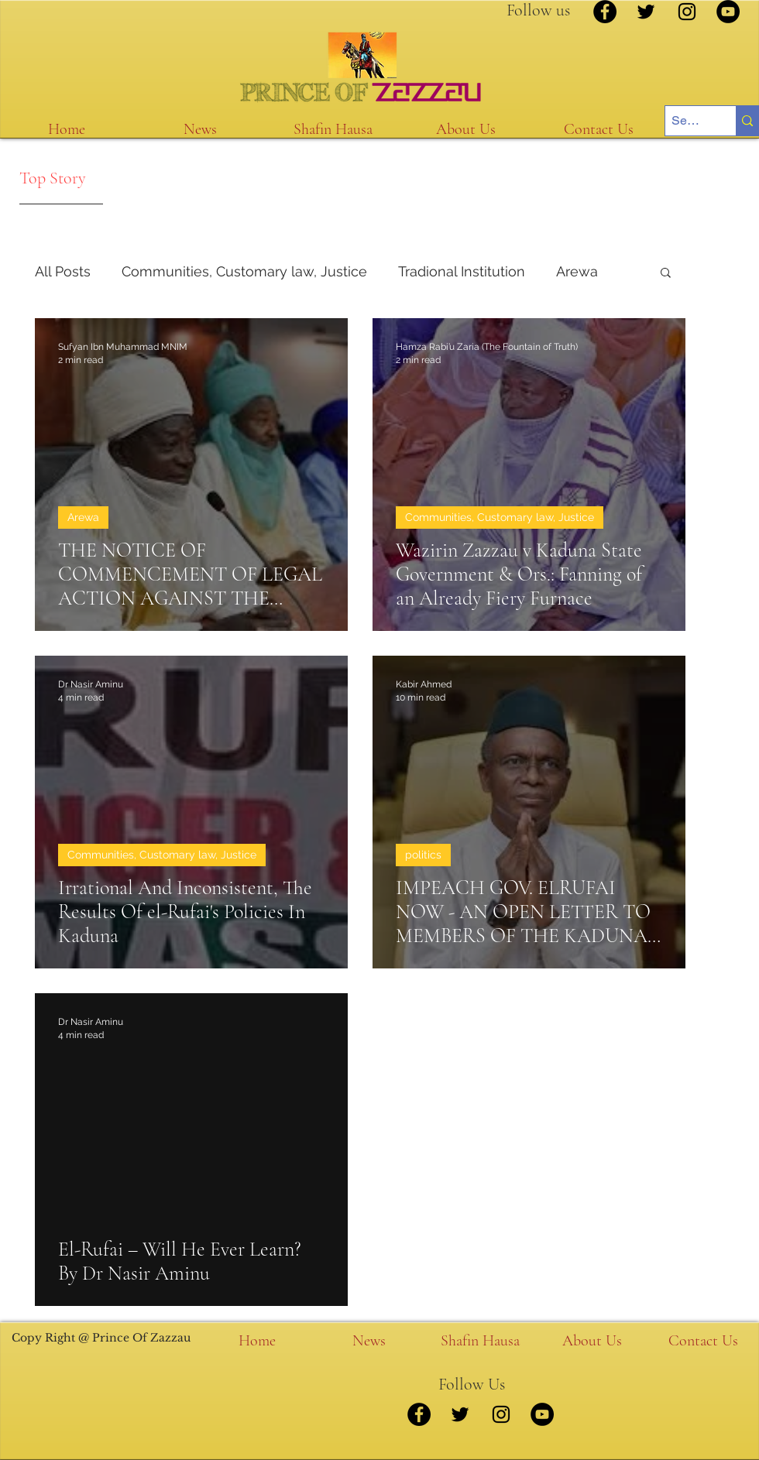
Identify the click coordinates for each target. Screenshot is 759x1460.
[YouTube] (728, 11)
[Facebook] (604, 11)
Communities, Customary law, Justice (244, 271)
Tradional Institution (461, 271)
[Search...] (687, 120)
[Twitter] (646, 11)
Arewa (577, 271)
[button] (665, 274)
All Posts (63, 271)
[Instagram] (687, 11)
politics (423, 854)
